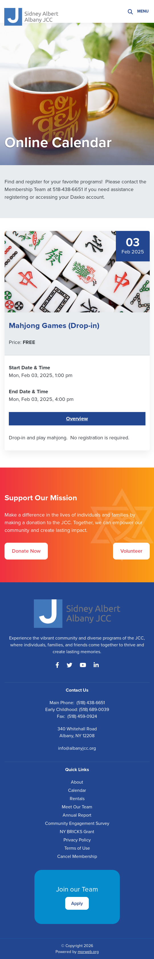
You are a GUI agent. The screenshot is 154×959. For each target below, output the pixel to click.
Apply (77, 903)
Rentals (77, 798)
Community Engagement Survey (77, 823)
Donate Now (26, 551)
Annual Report (77, 815)
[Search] (130, 11)
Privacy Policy (77, 840)
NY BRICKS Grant (77, 831)
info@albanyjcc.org (77, 748)
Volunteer (131, 551)
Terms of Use (77, 848)
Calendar (77, 790)
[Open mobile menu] (143, 11)
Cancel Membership (77, 856)
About (77, 782)
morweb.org (88, 952)
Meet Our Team (77, 807)
